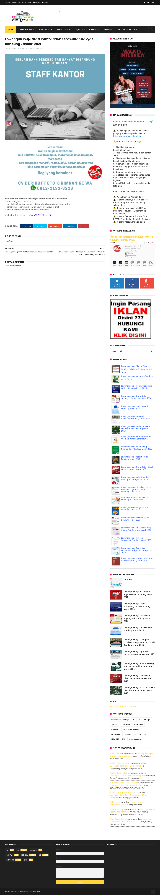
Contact (128, 579)
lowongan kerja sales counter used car (128, 795)
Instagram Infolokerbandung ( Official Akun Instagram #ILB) (132, 238)
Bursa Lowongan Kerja (120, 720)
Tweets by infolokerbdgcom (123, 706)
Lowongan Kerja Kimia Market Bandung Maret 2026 (134, 407)
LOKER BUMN (138, 724)
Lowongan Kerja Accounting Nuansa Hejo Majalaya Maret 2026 (136, 447)
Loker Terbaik (63, 30)
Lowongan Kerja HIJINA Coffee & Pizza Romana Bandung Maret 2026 (135, 428)
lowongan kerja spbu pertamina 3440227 (130, 820)
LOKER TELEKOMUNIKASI (131, 729)
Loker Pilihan (25, 30)
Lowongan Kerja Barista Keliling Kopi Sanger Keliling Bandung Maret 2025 (139, 666)
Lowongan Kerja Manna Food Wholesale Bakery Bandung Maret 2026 (136, 369)
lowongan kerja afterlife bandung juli (127, 775)
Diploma (93, 30)
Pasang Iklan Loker (128, 30)
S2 (140, 734)
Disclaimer (26, 3)
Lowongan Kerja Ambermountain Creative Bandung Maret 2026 (136, 437)
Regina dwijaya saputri (120, 763)
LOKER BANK (125, 724)
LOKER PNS (115, 729)
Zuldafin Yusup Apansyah (121, 792)
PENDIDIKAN (115, 734)
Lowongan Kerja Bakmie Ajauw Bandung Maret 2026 (135, 518)
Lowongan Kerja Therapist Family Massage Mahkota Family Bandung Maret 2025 (139, 642)
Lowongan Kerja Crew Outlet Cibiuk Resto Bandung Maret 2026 (137, 468)
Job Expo (146, 720)
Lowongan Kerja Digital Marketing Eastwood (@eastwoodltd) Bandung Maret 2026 (136, 489)
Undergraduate (135, 739)
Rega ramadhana (118, 819)
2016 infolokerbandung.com (28, 892)
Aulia (112, 802)
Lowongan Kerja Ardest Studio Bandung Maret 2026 (134, 458)
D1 (133, 720)
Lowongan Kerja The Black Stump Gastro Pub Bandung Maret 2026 (136, 528)
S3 (145, 734)
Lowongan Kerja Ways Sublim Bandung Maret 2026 (134, 508)
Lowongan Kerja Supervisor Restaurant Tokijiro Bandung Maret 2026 (137, 550)
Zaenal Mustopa (117, 809)
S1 (135, 734)
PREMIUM (31, 48)
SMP (123, 739)
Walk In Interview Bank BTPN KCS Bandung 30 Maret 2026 (135, 498)
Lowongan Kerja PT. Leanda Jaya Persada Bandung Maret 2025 (138, 594)
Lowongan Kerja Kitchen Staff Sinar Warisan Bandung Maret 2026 (137, 559)
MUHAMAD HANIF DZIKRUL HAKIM (124, 782)
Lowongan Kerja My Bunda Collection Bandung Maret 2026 (135, 417)
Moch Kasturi (116, 753)
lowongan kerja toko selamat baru (126, 785)
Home (7, 3)
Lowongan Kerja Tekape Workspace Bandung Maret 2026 (136, 539)
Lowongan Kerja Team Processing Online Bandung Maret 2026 (136, 387)
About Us (16, 3)
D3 (26, 48)
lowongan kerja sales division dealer (126, 766)
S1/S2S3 (79, 30)
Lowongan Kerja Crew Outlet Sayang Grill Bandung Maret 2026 (136, 397)
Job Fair (114, 724)
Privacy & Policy (40, 3)
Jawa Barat (44, 30)
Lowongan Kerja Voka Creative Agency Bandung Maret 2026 (135, 478)
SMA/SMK (108, 30)
